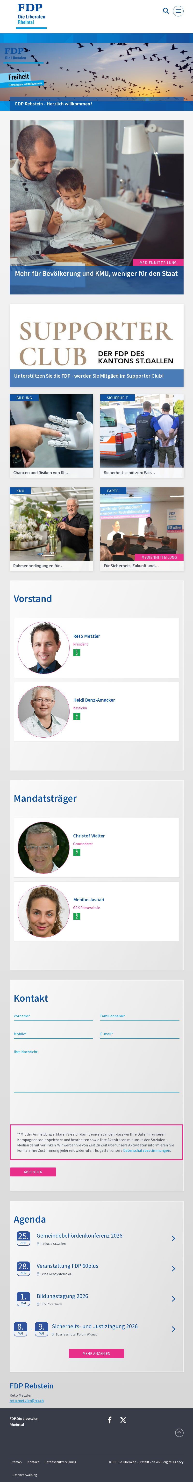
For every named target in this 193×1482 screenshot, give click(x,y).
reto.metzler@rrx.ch (27, 1400)
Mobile (20, 1033)
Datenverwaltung (25, 1475)
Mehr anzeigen (96, 1353)
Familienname (112, 1015)
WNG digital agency (170, 1462)
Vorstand (33, 598)
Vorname (22, 1015)
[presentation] (47, 1110)
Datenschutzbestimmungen (146, 1150)
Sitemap (16, 1462)
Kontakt (33, 1462)
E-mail (106, 1033)
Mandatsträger (45, 798)
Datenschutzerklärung (61, 1462)
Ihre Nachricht (26, 1051)
